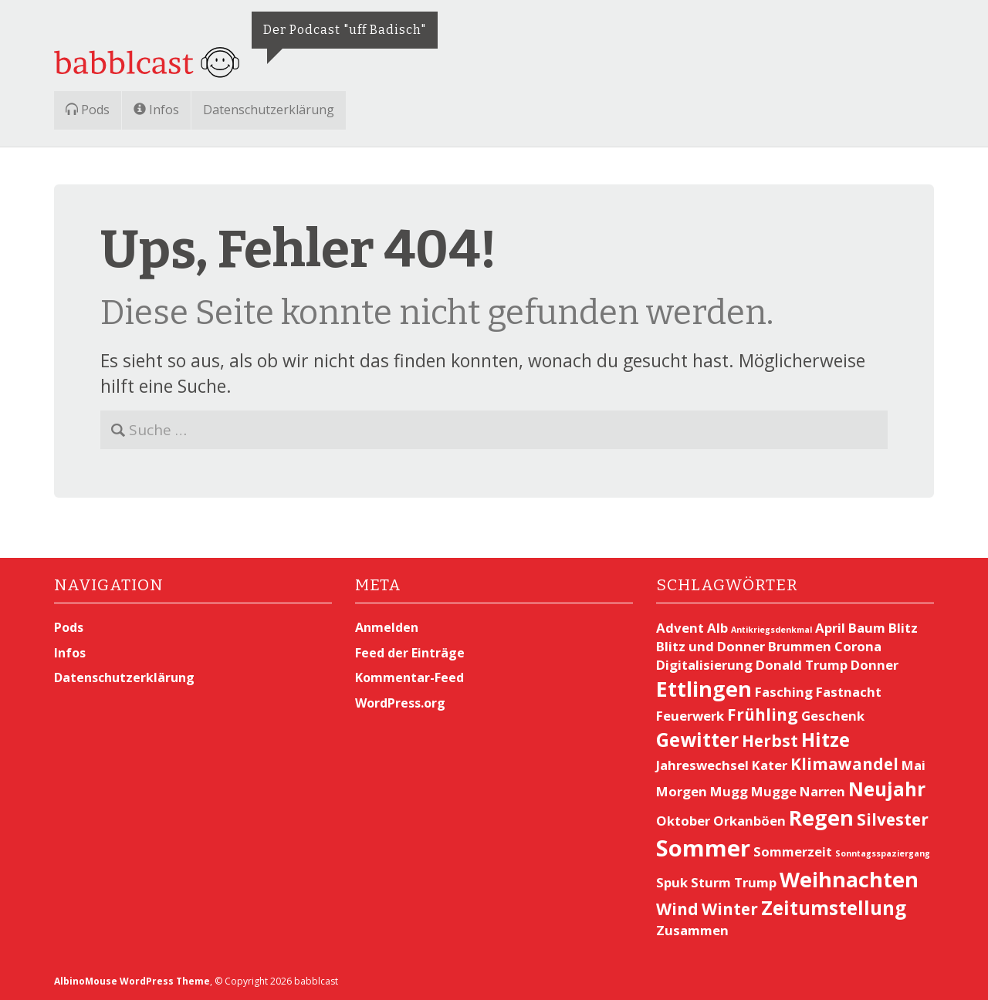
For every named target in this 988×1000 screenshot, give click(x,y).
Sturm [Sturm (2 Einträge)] (711, 882)
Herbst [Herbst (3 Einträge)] (770, 741)
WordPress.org (400, 702)
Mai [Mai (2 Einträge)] (913, 765)
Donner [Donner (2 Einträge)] (874, 665)
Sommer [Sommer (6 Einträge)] (703, 848)
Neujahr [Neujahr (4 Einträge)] (886, 789)
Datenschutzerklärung (268, 109)
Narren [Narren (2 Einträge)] (822, 791)
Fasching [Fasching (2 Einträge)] (784, 692)
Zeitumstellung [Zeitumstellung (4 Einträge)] (833, 908)
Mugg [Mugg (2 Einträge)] (729, 791)
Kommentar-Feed (409, 677)
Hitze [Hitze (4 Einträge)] (825, 739)
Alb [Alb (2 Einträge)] (717, 628)
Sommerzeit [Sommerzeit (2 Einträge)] (792, 851)
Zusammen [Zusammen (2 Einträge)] (692, 930)
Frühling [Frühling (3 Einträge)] (762, 714)
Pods (88, 109)
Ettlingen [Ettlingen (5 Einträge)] (704, 688)
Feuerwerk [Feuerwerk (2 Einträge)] (690, 716)
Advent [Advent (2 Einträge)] (680, 628)
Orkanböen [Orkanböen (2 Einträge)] (749, 820)
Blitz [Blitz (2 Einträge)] (903, 628)
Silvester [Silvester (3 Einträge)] (893, 819)
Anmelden (386, 627)
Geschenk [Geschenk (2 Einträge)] (832, 716)
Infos (156, 109)
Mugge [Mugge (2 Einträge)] (774, 791)
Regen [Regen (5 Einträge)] (821, 817)
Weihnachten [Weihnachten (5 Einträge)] (849, 879)
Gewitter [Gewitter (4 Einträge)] (697, 739)
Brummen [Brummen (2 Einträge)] (799, 646)
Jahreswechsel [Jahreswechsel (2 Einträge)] (702, 765)
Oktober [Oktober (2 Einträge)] (683, 820)
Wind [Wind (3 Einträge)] (677, 909)
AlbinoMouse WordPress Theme (132, 981)
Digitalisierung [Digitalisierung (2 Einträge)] (704, 665)
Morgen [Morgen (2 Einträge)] (681, 791)
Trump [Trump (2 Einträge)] (755, 882)
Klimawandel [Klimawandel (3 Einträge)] (844, 764)
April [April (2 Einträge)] (830, 628)
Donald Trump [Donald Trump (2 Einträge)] (802, 665)
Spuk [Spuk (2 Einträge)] (672, 882)
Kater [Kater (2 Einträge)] (769, 765)
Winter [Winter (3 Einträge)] (730, 909)
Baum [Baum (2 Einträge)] (866, 628)
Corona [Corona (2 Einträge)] (857, 646)
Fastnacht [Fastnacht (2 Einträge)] (848, 692)
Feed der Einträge (410, 652)
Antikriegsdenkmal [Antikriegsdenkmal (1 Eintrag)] (771, 629)
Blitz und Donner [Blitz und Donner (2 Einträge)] (710, 646)
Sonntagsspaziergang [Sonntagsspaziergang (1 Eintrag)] (882, 853)
